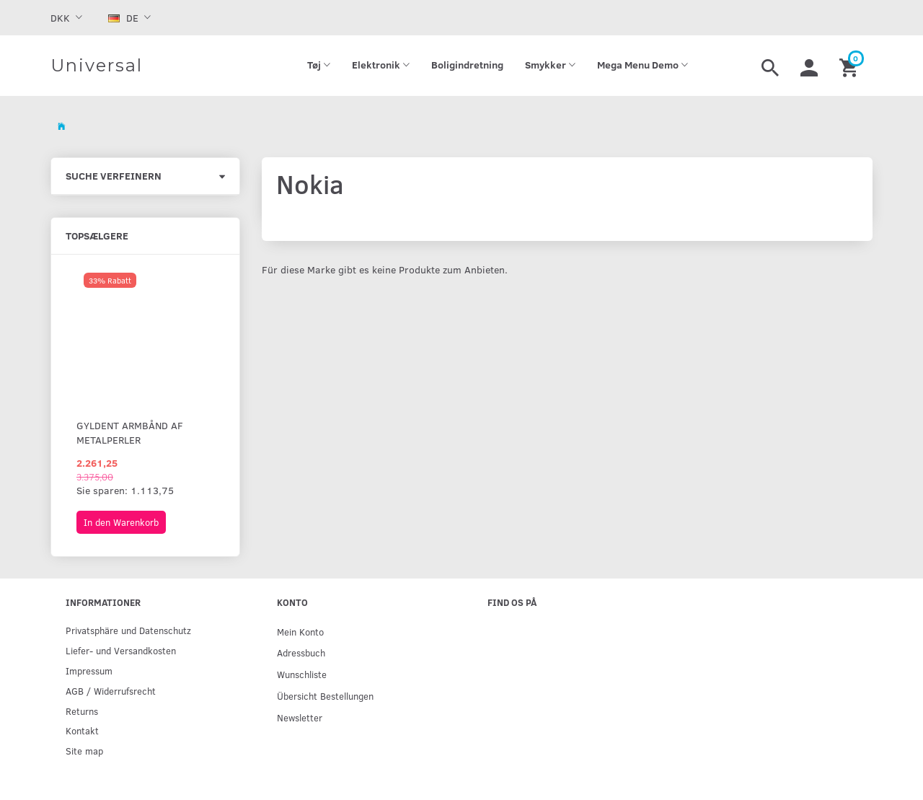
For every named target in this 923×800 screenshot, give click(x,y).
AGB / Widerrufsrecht (111, 691)
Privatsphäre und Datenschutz (128, 630)
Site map (84, 750)
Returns (82, 711)
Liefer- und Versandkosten (121, 650)
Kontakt (82, 730)
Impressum (89, 670)
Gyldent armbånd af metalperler (129, 432)
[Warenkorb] (851, 65)
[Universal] (96, 65)
